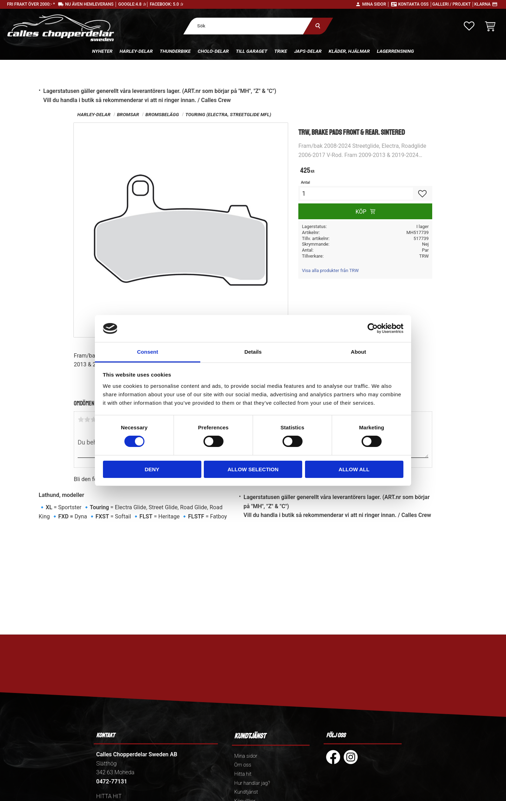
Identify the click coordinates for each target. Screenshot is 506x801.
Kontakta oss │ (415, 4)
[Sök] (318, 26)
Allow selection (253, 469)
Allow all (354, 469)
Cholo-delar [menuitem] (213, 51)
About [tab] (358, 352)
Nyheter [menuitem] (102, 51)
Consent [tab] (147, 352)
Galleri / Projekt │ (453, 4)
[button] (469, 26)
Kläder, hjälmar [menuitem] (349, 51)
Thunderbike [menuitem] (175, 51)
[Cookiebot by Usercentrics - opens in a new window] (372, 328)
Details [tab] (252, 352)
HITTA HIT (109, 796)
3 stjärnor (93, 419)
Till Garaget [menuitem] (251, 51)
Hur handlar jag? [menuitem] (252, 783)
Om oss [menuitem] (242, 765)
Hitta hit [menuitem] (243, 774)
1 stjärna (81, 419)
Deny (152, 469)
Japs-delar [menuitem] (308, 51)
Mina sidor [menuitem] (245, 756)
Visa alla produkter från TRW (330, 270)
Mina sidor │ (376, 4)
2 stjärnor (87, 419)
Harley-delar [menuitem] (136, 51)
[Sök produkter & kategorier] (248, 26)
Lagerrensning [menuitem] (395, 51)
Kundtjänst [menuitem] (246, 792)
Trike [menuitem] (280, 51)
